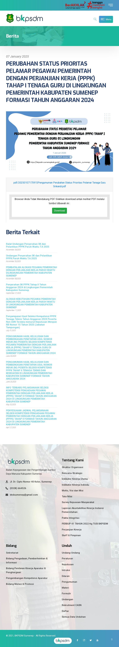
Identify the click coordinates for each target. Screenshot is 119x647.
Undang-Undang (71, 552)
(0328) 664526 (18, 488)
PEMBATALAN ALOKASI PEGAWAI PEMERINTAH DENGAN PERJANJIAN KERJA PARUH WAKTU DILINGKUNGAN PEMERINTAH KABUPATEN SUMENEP (31, 271)
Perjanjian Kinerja (72, 529)
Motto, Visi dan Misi (72, 490)
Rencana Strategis (72, 473)
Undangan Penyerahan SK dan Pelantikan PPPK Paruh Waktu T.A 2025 (29, 257)
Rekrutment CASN (72, 605)
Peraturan (67, 558)
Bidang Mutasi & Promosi (20, 584)
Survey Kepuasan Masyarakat (78, 502)
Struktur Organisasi (72, 467)
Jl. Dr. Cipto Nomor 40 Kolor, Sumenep (31, 481)
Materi (65, 587)
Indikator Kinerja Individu (75, 484)
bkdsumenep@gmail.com (24, 494)
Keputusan (68, 564)
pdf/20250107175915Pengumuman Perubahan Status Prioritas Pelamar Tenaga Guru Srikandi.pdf (59, 184)
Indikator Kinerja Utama (75, 479)
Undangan (67, 599)
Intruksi (66, 570)
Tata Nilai (67, 496)
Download (59, 210)
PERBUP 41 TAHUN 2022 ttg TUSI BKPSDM (85, 523)
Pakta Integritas (70, 518)
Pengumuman (69, 581)
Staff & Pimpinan (71, 535)
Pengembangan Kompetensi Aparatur (27, 578)
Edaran (66, 576)
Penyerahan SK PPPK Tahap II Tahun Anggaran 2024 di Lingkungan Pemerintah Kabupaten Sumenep (29, 287)
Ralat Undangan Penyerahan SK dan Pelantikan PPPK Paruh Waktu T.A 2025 (27, 245)
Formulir (66, 593)
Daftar (65, 611)
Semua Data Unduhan (74, 616)
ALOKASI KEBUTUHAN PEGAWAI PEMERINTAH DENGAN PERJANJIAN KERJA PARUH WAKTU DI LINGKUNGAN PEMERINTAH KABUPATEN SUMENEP (31, 303)
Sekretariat (12, 552)
